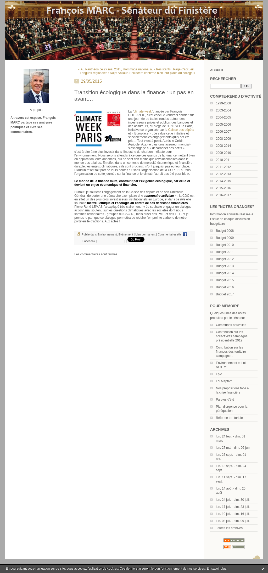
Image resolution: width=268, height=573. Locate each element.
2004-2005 (223, 117)
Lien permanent (145, 234)
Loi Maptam (224, 381)
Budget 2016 (225, 287)
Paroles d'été (225, 399)
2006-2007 (223, 131)
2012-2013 (223, 174)
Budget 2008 (225, 231)
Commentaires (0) (169, 234)
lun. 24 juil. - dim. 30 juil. (233, 500)
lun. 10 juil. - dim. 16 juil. (233, 514)
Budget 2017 (225, 294)
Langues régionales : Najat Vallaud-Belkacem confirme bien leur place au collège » (137, 73)
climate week (143, 111)
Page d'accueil (183, 69)
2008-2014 (223, 146)
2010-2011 (223, 160)
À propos (36, 110)
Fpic (219, 374)
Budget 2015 (225, 280)
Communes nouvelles (231, 325)
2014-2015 (223, 181)
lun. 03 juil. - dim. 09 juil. (233, 521)
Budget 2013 (225, 266)
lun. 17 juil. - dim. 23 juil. (233, 507)
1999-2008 (223, 103)
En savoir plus (216, 568)
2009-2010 (223, 153)
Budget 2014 (225, 273)
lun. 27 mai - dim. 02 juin (233, 448)
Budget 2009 (225, 238)
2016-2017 (223, 195)
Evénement (126, 234)
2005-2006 (223, 124)
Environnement (107, 234)
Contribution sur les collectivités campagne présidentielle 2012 (232, 336)
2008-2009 (223, 139)
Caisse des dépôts (181, 130)
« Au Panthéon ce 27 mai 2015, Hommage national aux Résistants (124, 69)
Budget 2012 (225, 259)
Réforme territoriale (229, 418)
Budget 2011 (225, 252)
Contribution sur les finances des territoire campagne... (231, 352)
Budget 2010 (225, 245)
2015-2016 (223, 188)
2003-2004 (223, 110)
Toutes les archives (229, 528)
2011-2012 (223, 167)
